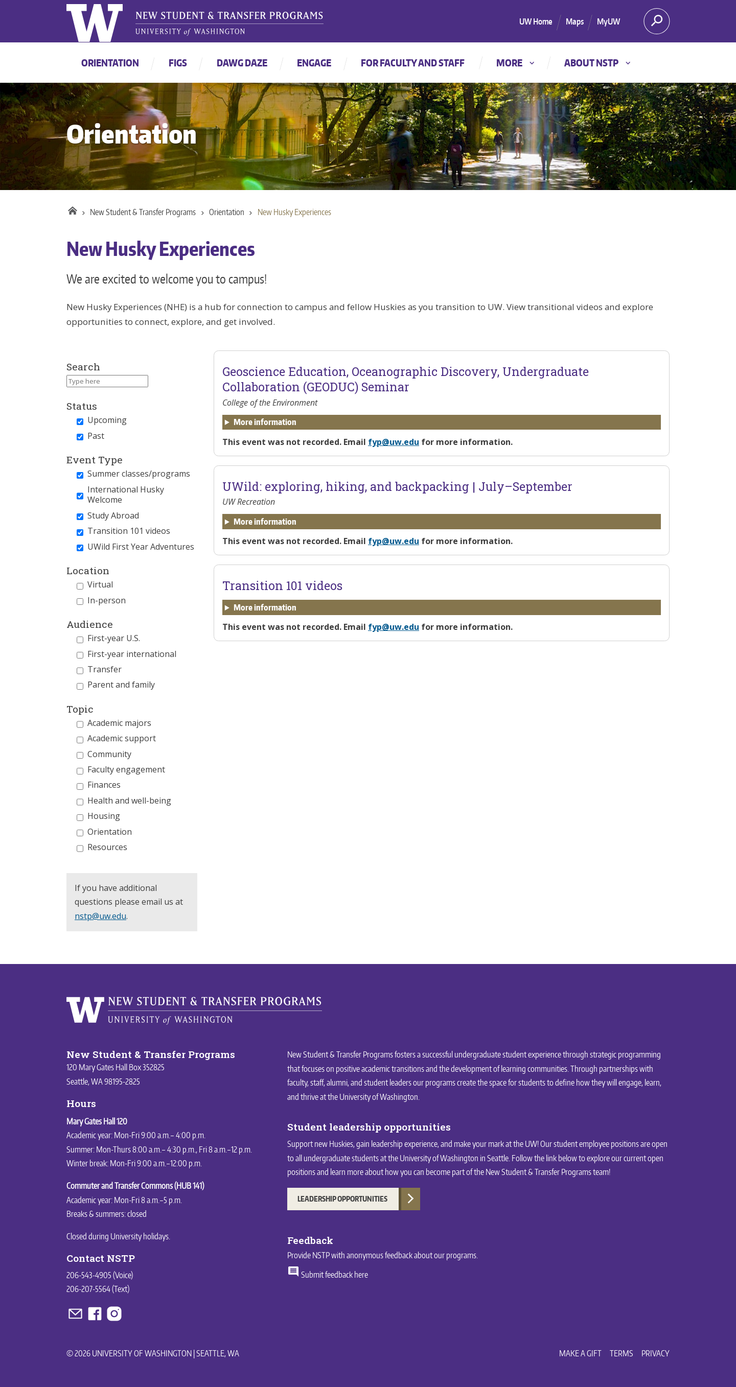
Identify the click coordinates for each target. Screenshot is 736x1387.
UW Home (536, 21)
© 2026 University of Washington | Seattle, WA (152, 1353)
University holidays (139, 1236)
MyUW (608, 21)
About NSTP (598, 62)
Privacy (655, 1353)
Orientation (110, 62)
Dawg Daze (242, 62)
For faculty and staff (413, 62)
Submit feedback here (327, 1275)
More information (265, 422)
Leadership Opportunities (342, 1198)
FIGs (178, 62)
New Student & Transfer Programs (143, 212)
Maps (575, 21)
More (516, 62)
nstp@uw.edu (100, 916)
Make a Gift (580, 1353)
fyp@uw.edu (393, 442)
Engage (314, 62)
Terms (621, 1353)
